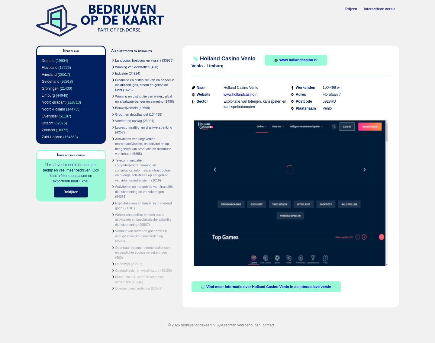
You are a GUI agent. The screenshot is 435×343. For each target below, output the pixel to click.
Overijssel (50, 116)
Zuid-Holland (52, 137)
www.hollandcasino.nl (295, 60)
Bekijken (70, 192)
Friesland (49, 74)
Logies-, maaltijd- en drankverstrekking (143, 127)
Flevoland (49, 68)
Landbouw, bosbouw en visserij (138, 60)
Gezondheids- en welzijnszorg (137, 270)
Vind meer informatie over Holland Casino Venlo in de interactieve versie (266, 287)
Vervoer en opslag (128, 121)
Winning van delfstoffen (132, 67)
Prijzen (351, 9)
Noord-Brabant (54, 102)
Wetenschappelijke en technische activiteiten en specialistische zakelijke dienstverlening (143, 219)
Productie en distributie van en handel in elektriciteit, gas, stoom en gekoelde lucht (144, 85)
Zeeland (48, 130)
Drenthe (48, 61)
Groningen (50, 88)
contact (268, 325)
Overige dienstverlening (132, 288)
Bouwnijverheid (126, 108)
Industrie (121, 73)
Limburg (48, 95)
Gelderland (51, 81)
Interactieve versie (379, 9)
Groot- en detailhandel (131, 114)
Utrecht (47, 123)
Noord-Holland (53, 109)
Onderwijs (122, 264)
